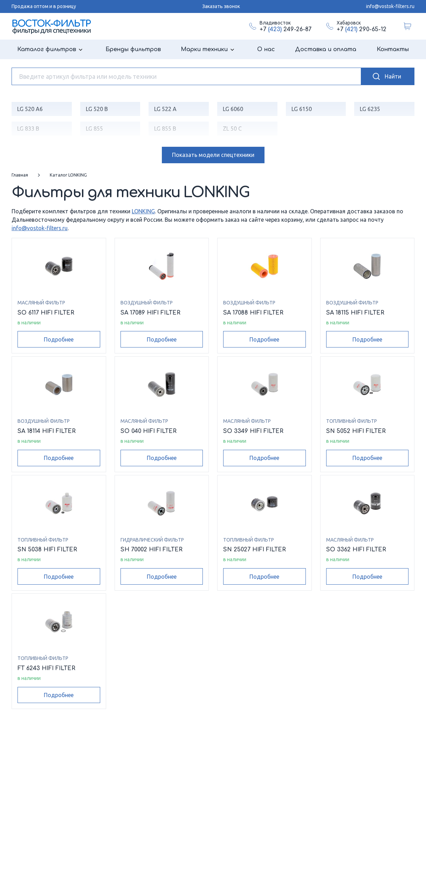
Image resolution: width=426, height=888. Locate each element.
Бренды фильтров (133, 49)
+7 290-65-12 (361, 29)
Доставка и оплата (325, 49)
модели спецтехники (213, 155)
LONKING (143, 211)
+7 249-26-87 (285, 29)
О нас (266, 49)
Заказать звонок (221, 6)
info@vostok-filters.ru (390, 6)
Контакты (393, 49)
